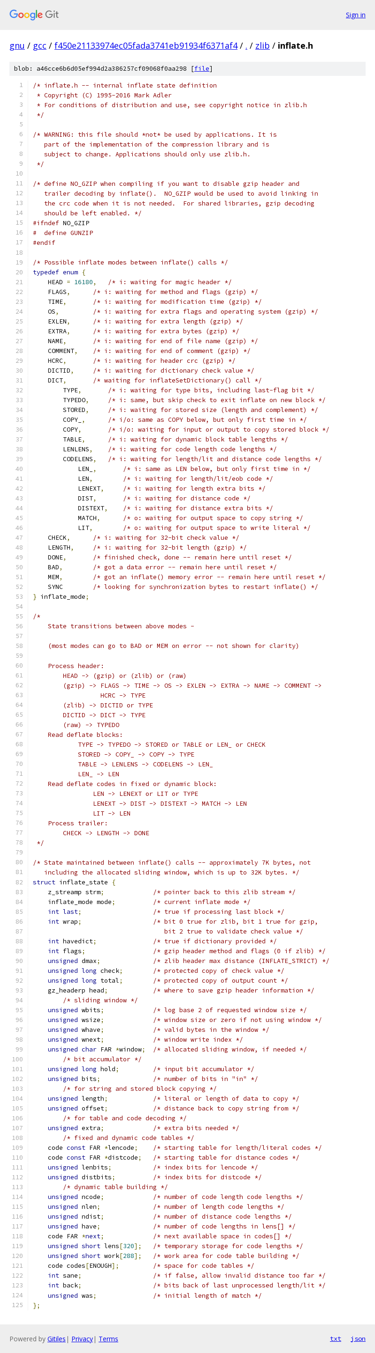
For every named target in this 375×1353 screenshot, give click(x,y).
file (201, 69)
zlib (262, 45)
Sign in (356, 14)
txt (335, 1338)
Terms (108, 1338)
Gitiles (56, 1338)
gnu (17, 45)
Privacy (82, 1338)
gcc (39, 45)
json (358, 1338)
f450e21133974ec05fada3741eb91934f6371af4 (145, 45)
